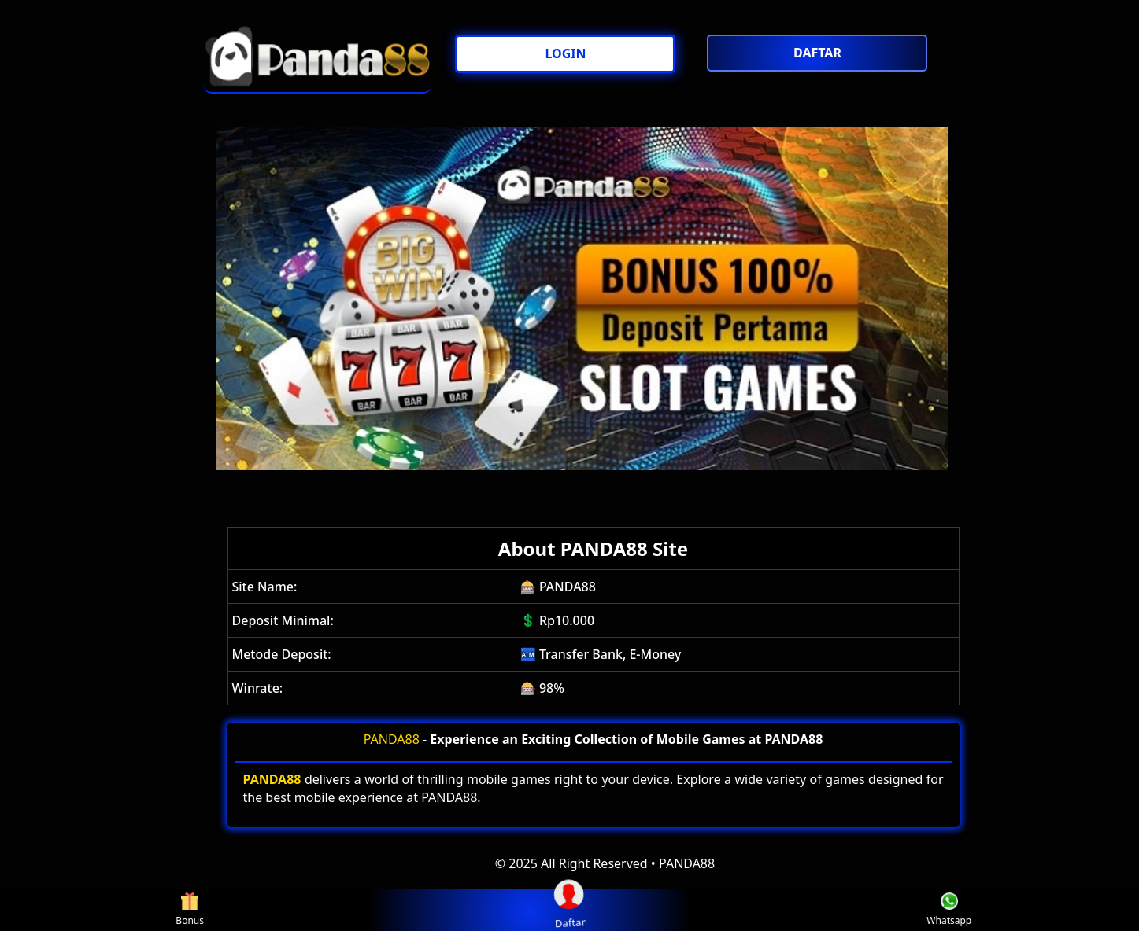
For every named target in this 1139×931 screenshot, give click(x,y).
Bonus (190, 910)
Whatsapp (948, 910)
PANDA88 (392, 739)
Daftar (569, 909)
